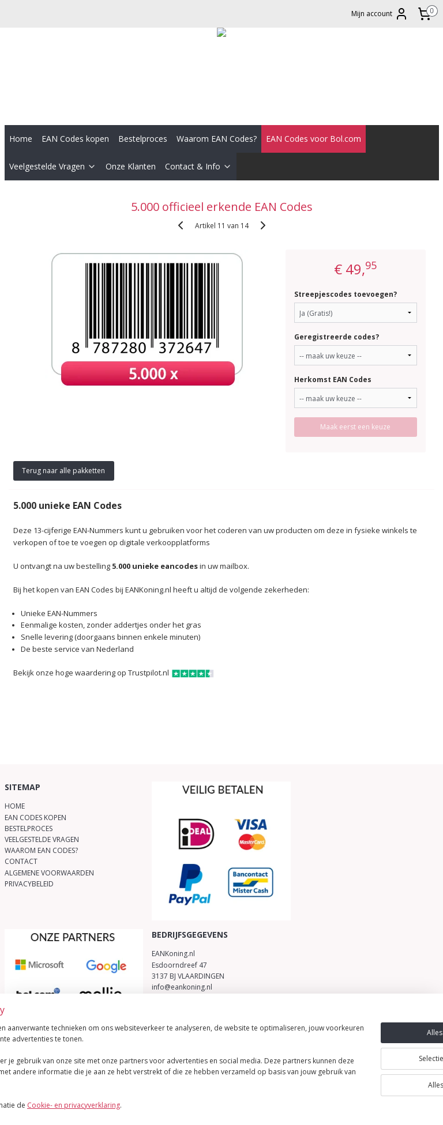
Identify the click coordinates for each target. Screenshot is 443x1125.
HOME (15, 806)
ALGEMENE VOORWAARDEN (49, 873)
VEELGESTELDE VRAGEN (42, 839)
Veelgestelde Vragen (52, 166)
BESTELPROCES (28, 828)
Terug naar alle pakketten (63, 470)
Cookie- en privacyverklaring (163, 1106)
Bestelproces (142, 138)
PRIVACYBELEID (29, 884)
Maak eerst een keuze (355, 427)
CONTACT (21, 861)
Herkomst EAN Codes (332, 379)
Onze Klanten (131, 166)
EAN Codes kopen (75, 138)
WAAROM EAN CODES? (41, 850)
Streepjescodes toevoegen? (345, 294)
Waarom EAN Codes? (217, 138)
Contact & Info (198, 166)
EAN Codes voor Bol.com (313, 138)
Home (20, 138)
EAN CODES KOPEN (35, 817)
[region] (145, 1063)
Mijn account (379, 14)
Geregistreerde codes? (336, 337)
